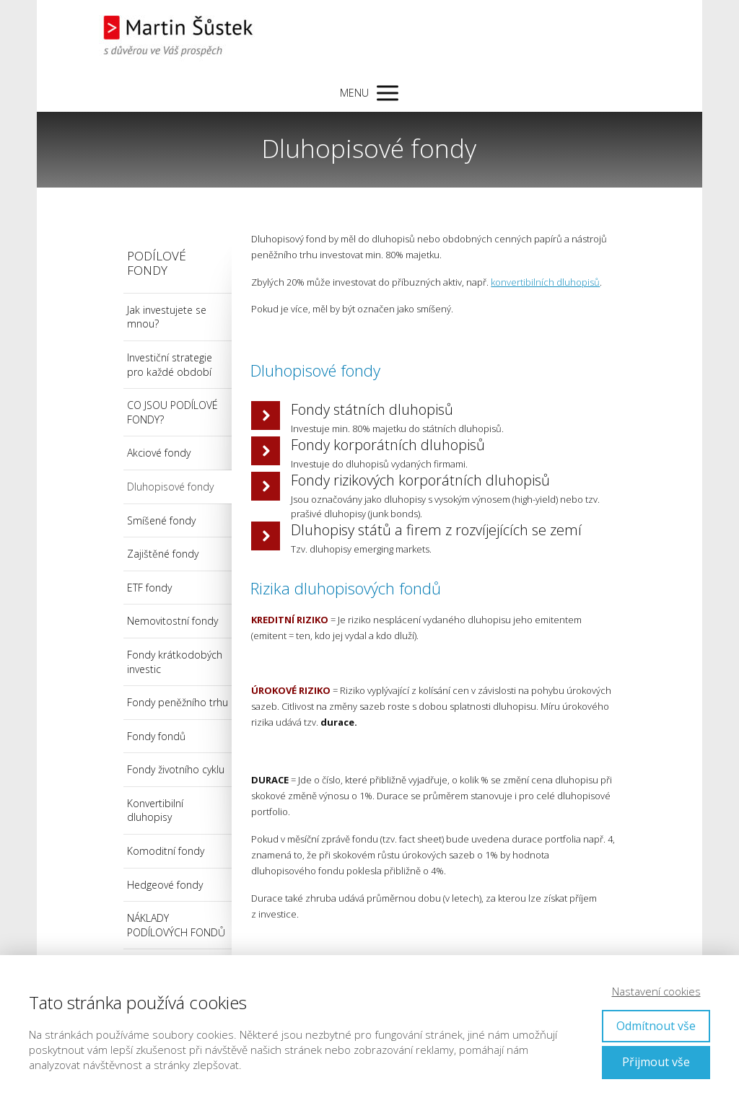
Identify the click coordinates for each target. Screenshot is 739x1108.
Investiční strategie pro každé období (169, 365)
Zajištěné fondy (162, 553)
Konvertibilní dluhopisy (155, 810)
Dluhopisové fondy (170, 486)
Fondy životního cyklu (175, 769)
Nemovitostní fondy (172, 621)
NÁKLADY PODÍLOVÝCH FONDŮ (176, 925)
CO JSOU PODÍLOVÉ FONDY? (172, 412)
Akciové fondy (159, 453)
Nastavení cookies (656, 991)
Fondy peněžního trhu (177, 702)
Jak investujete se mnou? (166, 317)
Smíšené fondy (161, 520)
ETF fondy (149, 587)
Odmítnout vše (656, 1026)
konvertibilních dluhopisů (545, 282)
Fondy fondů (156, 736)
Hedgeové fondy (165, 885)
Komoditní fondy (165, 851)
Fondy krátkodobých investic (174, 662)
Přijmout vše (656, 1062)
